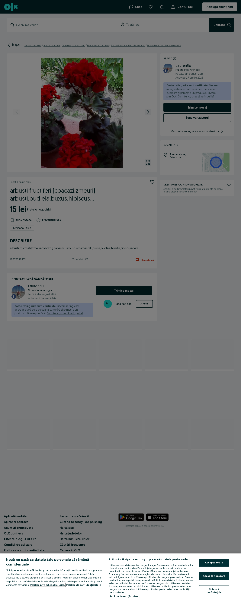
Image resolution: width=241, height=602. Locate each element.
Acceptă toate (214, 562)
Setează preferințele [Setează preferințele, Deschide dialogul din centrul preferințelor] (214, 591)
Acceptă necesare (214, 575)
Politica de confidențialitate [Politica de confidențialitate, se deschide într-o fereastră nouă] (83, 584)
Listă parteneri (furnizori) (124, 596)
